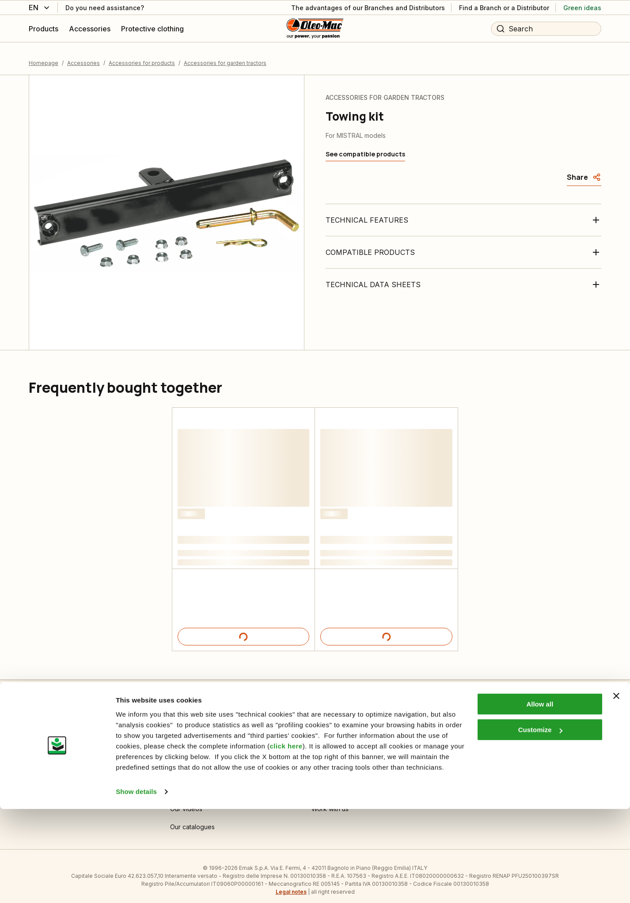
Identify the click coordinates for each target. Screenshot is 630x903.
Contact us (44, 747)
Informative (186, 765)
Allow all (539, 798)
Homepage (43, 55)
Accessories (83, 55)
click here (285, 840)
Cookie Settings (193, 747)
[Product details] (243, 629)
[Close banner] (616, 790)
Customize (540, 823)
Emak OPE (326, 765)
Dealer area (470, 747)
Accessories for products (142, 55)
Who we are (329, 747)
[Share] (584, 169)
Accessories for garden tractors (225, 55)
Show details (136, 885)
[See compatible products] (365, 147)
